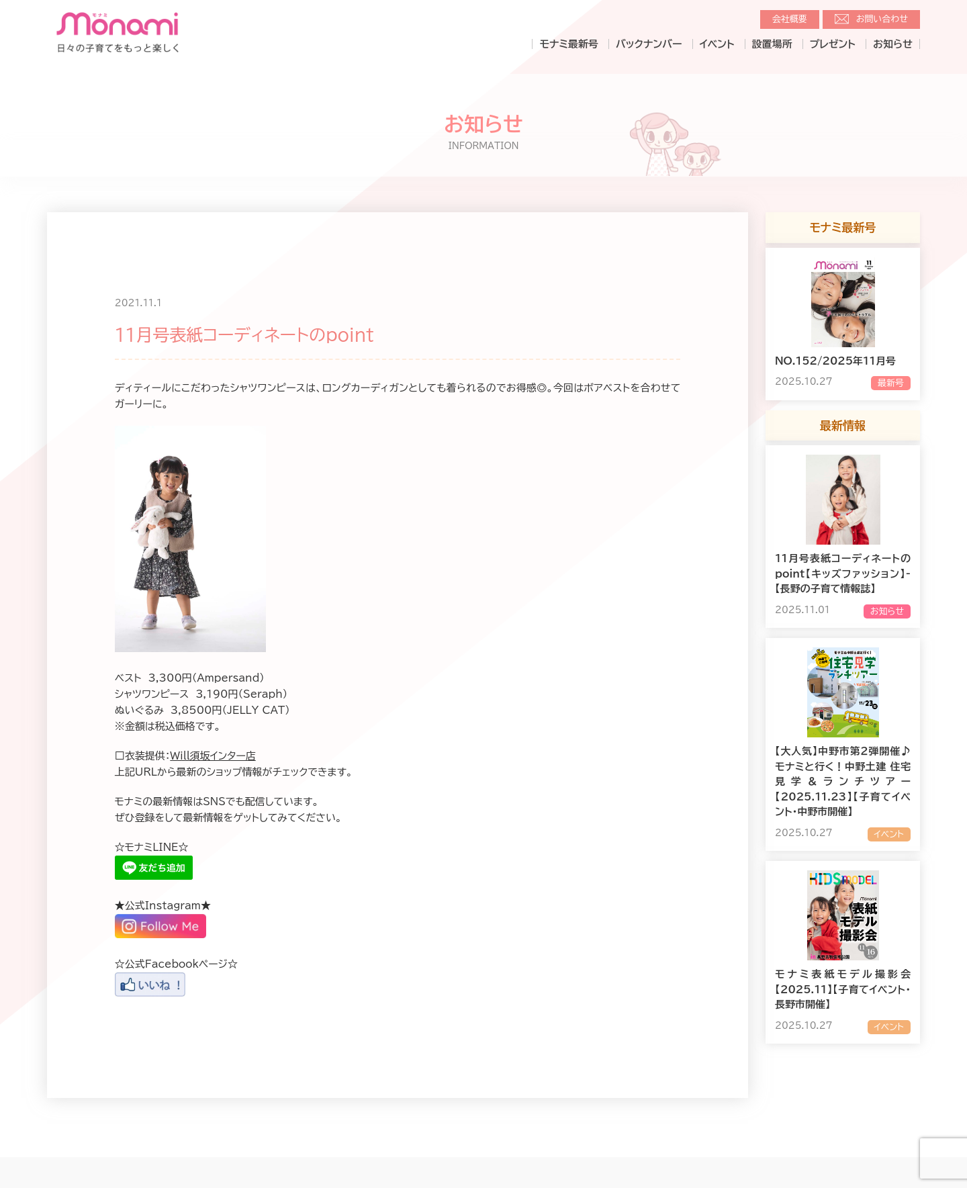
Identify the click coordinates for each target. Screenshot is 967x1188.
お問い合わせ (882, 19)
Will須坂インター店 (213, 756)
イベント (717, 44)
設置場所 (772, 44)
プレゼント (833, 44)
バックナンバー (649, 44)
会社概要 (789, 19)
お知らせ (893, 44)
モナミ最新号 (568, 44)
